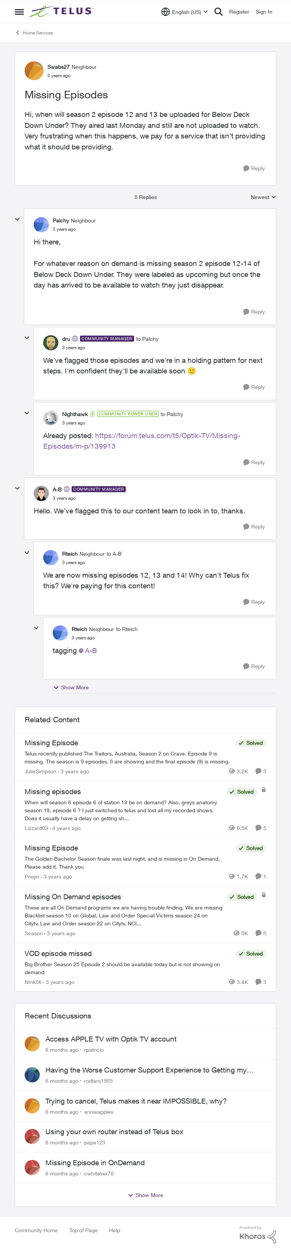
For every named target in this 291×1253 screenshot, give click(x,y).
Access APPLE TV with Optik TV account (111, 1039)
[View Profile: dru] (50, 342)
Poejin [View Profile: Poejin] (32, 876)
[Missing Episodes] (64, 229)
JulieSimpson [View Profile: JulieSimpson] (40, 771)
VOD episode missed (58, 953)
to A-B (114, 553)
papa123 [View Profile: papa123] (94, 1142)
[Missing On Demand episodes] (124, 915)
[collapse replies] (17, 219)
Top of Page (83, 1230)
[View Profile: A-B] (41, 493)
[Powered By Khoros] (258, 1235)
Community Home (36, 1230)
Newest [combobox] (263, 197)
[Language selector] (184, 11)
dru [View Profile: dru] (66, 339)
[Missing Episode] (128, 757)
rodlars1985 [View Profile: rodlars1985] (98, 1080)
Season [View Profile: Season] (34, 933)
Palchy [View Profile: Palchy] (61, 220)
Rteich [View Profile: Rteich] (70, 553)
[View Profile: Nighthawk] (50, 418)
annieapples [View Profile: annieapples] (98, 1111)
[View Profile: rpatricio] (32, 1043)
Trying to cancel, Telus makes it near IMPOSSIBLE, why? (136, 1101)
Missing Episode (51, 742)
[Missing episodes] (124, 810)
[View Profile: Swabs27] (34, 70)
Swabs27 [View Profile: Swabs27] (58, 67)
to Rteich (127, 629)
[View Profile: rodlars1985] (32, 1074)
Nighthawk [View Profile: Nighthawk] (75, 414)
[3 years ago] (73, 771)
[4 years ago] (65, 828)
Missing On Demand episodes (73, 896)
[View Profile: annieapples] (32, 1105)
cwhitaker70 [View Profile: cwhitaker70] (99, 1173)
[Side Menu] (19, 11)
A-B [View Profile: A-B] (57, 489)
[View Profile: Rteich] (50, 557)
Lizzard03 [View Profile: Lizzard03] (36, 827)
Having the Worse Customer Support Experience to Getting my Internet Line (146, 1070)
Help (114, 1230)
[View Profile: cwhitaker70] (32, 1167)
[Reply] (254, 168)
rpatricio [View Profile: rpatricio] (94, 1049)
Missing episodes (53, 791)
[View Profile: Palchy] (41, 224)
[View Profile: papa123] (32, 1136)
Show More (71, 687)
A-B (91, 650)
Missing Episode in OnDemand (95, 1162)
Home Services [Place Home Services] (34, 33)
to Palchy (147, 339)
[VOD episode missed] (128, 968)
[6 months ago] (61, 1050)
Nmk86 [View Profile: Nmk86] (33, 981)
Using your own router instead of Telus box (114, 1131)
